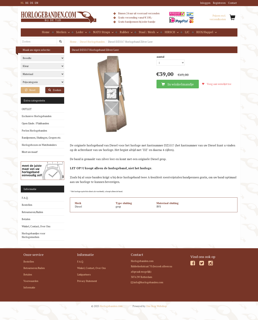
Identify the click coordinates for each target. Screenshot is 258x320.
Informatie (29, 287)
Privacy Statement (87, 281)
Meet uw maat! (30, 152)
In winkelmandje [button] (177, 84)
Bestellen (27, 205)
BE (27, 3)
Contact (232, 3)
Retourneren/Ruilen (32, 212)
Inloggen (205, 3)
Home (46, 32)
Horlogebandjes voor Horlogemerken (33, 235)
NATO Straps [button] (103, 32)
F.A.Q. (25, 198)
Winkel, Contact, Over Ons (36, 226)
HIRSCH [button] (171, 32)
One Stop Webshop (150, 306)
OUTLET (27, 109)
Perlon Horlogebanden (34, 130)
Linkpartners (84, 274)
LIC (187, 32)
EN (36, 3)
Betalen (26, 219)
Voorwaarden (30, 281)
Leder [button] (81, 32)
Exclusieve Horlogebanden (36, 116)
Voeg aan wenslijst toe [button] (216, 84)
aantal (160, 56)
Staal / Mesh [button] (148, 32)
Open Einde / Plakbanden (35, 123)
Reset (30, 90)
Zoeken (54, 90)
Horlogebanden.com (106, 306)
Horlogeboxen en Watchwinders (39, 145)
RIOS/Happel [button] (206, 32)
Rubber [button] (126, 32)
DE (31, 3)
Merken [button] (62, 32)
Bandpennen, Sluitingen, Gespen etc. (41, 137)
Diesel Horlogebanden (92, 41)
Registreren (219, 3)
